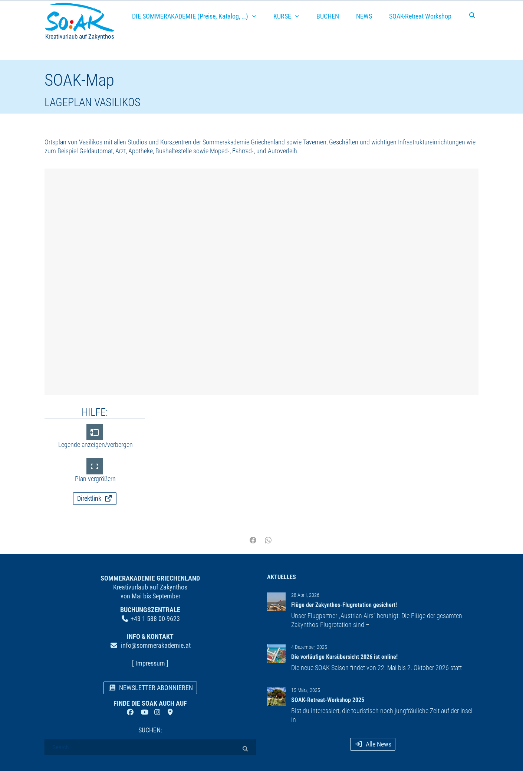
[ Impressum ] (150, 663)
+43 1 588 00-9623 (155, 619)
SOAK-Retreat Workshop (420, 16)
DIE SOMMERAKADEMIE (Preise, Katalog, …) (190, 16)
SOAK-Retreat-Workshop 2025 (327, 699)
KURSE (282, 16)
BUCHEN (327, 16)
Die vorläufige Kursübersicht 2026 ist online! (344, 656)
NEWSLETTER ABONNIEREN (150, 688)
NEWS (364, 16)
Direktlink (95, 498)
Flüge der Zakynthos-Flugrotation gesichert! (344, 604)
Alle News (372, 744)
